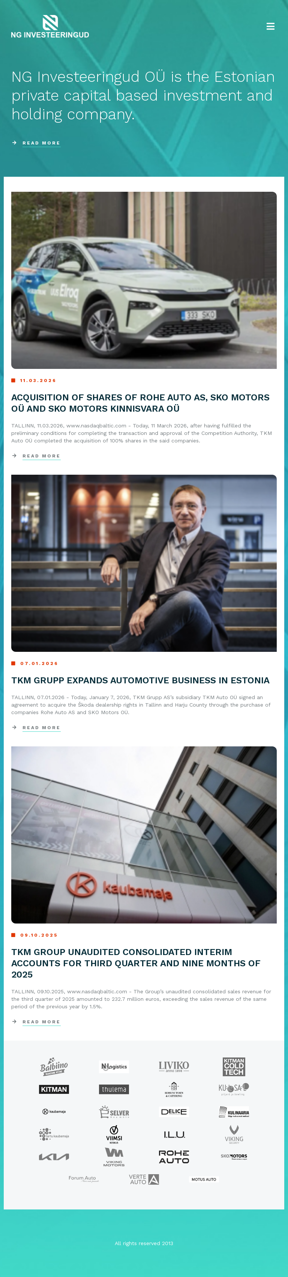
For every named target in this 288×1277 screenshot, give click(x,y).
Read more (41, 456)
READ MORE (41, 143)
